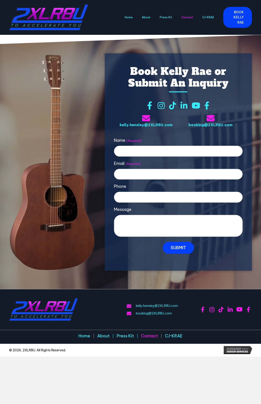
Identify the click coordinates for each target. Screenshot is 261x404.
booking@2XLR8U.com (210, 125)
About (103, 336)
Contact (149, 336)
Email (127, 163)
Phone (120, 186)
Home (84, 336)
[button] (237, 17)
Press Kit (125, 336)
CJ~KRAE (174, 336)
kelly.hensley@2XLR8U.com (146, 125)
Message (123, 209)
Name (127, 140)
